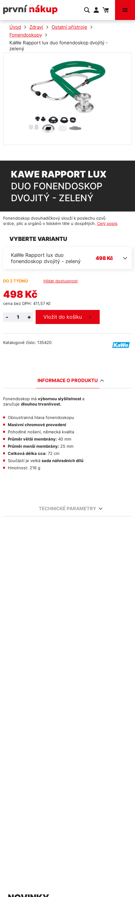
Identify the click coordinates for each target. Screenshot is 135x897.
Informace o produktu (68, 380)
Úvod (15, 27)
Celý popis (107, 223)
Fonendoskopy (25, 35)
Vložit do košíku (62, 317)
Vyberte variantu (38, 239)
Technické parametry (68, 508)
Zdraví (36, 27)
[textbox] (67, 258)
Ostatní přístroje (69, 27)
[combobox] (67, 258)
